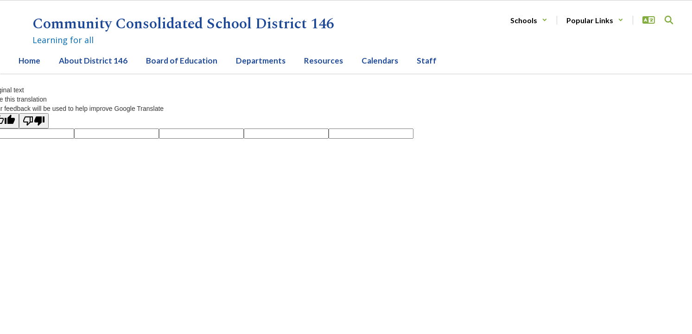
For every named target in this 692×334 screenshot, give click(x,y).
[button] (528, 20)
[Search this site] (668, 20)
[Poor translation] (34, 120)
